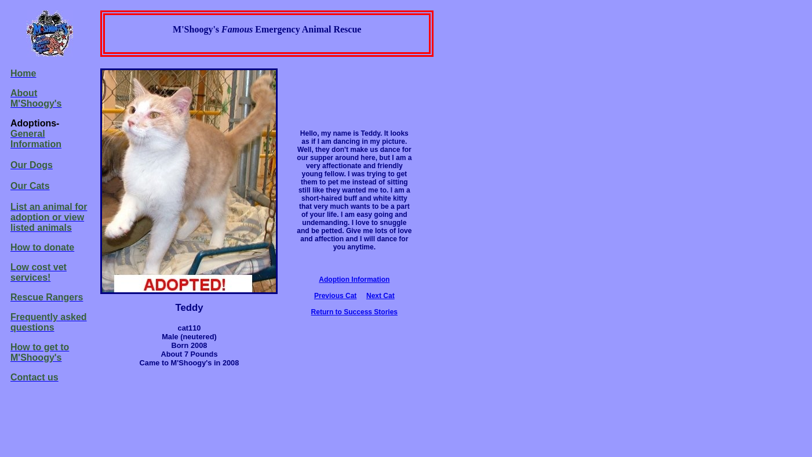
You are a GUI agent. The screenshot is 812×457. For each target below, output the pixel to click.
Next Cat (380, 296)
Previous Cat (335, 296)
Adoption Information (354, 279)
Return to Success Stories (354, 312)
